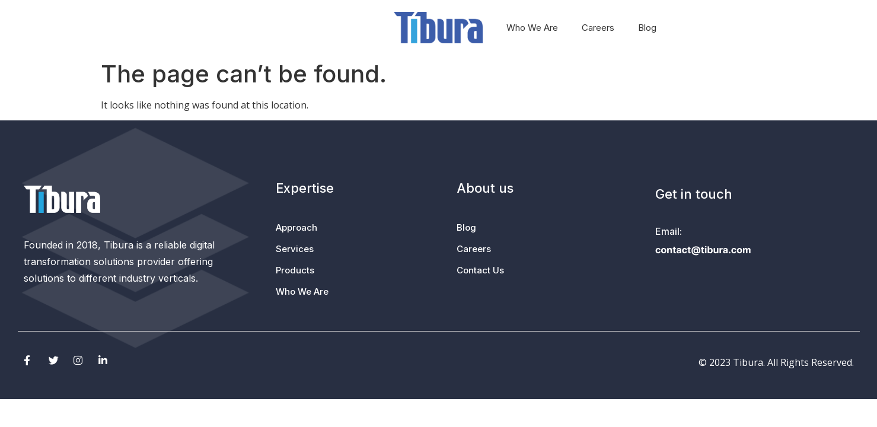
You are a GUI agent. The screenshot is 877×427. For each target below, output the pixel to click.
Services (303, 28)
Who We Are (532, 27)
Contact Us (480, 270)
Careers (598, 27)
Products (357, 27)
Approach (241, 28)
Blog (647, 27)
